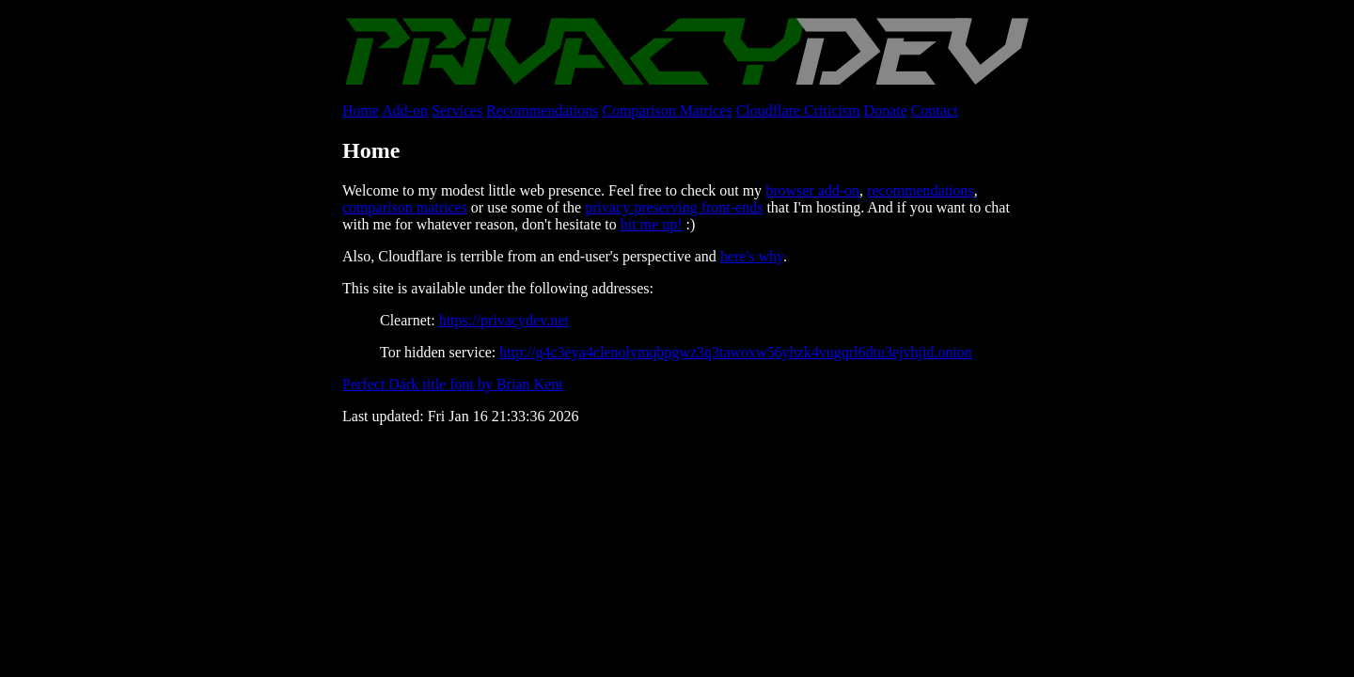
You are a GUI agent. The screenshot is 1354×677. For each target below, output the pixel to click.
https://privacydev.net (504, 320)
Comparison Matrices (667, 110)
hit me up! (652, 224)
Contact (934, 110)
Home (360, 110)
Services (457, 110)
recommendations (920, 190)
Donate (885, 110)
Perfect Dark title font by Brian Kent (452, 384)
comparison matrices (404, 207)
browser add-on (812, 190)
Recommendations (542, 110)
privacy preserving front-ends (674, 207)
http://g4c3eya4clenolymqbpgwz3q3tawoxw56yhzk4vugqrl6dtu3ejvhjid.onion (735, 352)
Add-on (405, 110)
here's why (751, 256)
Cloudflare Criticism (798, 110)
